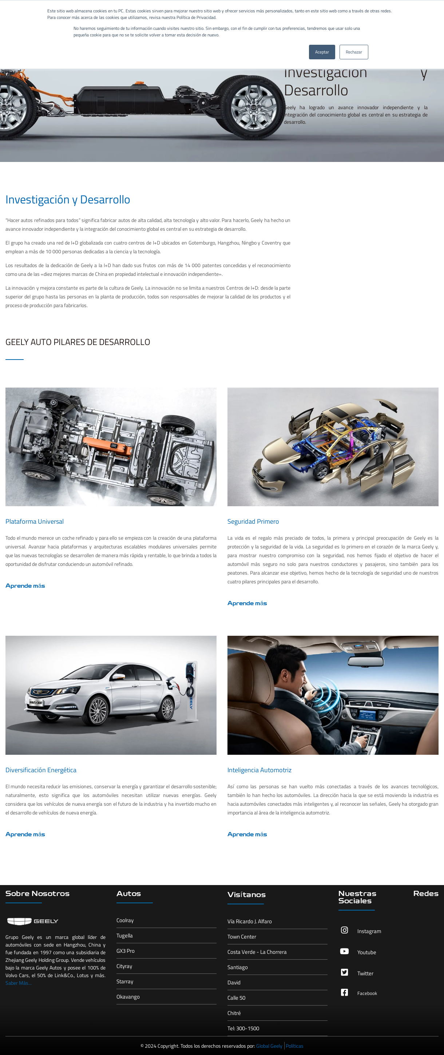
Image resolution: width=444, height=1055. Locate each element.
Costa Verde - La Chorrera (257, 952)
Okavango (128, 996)
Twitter (365, 973)
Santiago (237, 967)
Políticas (295, 1046)
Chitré (234, 1013)
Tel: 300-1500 (243, 1028)
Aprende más (25, 586)
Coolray (125, 920)
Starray (124, 981)
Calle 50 (236, 997)
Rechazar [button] (354, 51)
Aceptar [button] (322, 51)
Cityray (124, 966)
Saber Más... (18, 983)
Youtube (366, 952)
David (234, 982)
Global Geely (269, 1046)
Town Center (241, 936)
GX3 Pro (125, 951)
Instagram (369, 931)
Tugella (124, 935)
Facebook (367, 993)
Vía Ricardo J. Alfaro (249, 921)
